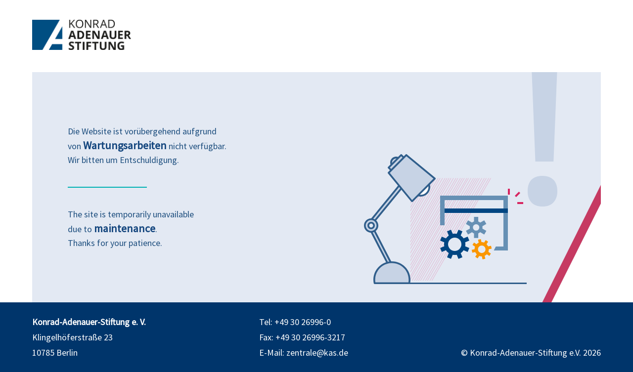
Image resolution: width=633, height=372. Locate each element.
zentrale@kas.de (317, 352)
